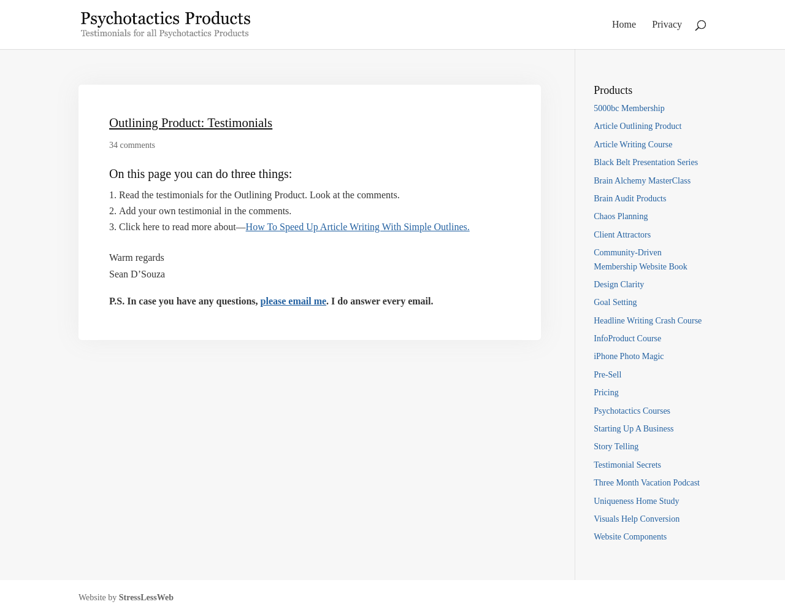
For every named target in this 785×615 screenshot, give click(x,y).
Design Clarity (619, 284)
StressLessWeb (146, 597)
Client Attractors (622, 234)
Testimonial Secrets (627, 465)
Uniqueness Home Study (636, 501)
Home (624, 24)
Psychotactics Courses (632, 411)
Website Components (630, 536)
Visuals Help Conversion (637, 519)
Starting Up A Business (633, 428)
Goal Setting (615, 302)
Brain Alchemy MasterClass (642, 180)
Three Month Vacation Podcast (647, 482)
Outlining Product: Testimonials (190, 122)
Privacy (667, 24)
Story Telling (616, 446)
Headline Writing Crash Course (648, 320)
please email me (294, 301)
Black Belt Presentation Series (646, 162)
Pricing (606, 392)
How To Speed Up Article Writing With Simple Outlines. (358, 227)
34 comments (132, 145)
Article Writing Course (633, 144)
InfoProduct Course (627, 338)
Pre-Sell (607, 374)
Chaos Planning (621, 216)
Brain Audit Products (630, 198)
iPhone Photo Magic (629, 356)
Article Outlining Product (637, 126)
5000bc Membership (629, 108)
